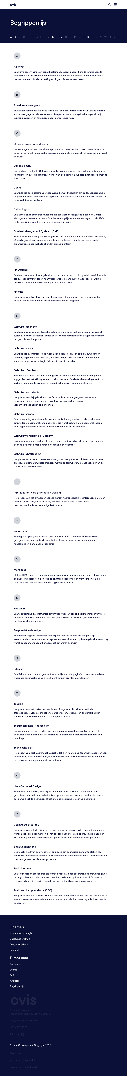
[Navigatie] (115, 4)
